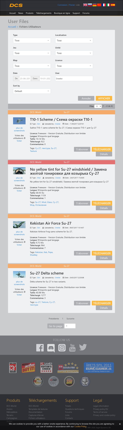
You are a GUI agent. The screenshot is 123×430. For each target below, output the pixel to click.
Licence (58, 60)
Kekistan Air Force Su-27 (50, 223)
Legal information (101, 405)
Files (92, 106)
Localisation (60, 35)
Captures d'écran (36, 415)
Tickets (68, 405)
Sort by (16, 85)
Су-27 (38, 148)
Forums (86, 13)
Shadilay (33, 254)
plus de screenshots (19, 129)
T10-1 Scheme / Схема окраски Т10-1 (61, 119)
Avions (9, 409)
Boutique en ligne (62, 13)
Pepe (50, 252)
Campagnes (12, 418)
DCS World (11, 405)
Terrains (10, 415)
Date (15, 73)
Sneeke (57, 124)
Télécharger (102, 149)
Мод (32, 204)
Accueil (12, 13)
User (57, 73)
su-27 (38, 302)
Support (76, 13)
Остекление (40, 204)
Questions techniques (74, 409)
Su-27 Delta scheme (47, 273)
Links (67, 415)
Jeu (14, 47)
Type (15, 35)
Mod (38, 178)
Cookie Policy (80, 426)
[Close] (120, 423)
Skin (38, 124)
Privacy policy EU (100, 409)
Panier (72, 4)
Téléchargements (43, 13)
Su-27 (53, 148)
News (20, 13)
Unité (57, 47)
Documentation (35, 412)
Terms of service (100, 412)
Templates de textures (38, 409)
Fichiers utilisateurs (37, 418)
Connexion (62, 4)
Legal (97, 400)
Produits (29, 13)
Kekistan (39, 252)
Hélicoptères (12, 412)
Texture (33, 151)
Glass (49, 202)
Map (15, 60)
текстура (46, 148)
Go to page (55, 326)
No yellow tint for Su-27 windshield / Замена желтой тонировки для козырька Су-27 (68, 171)
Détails (104, 154)
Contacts (69, 418)
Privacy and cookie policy (104, 415)
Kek (45, 252)
